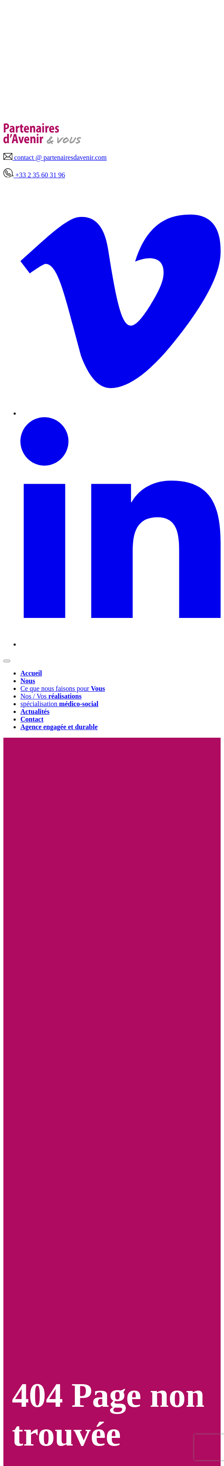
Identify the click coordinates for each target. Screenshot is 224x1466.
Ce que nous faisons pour (62, 688)
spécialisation (59, 703)
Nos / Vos (51, 696)
